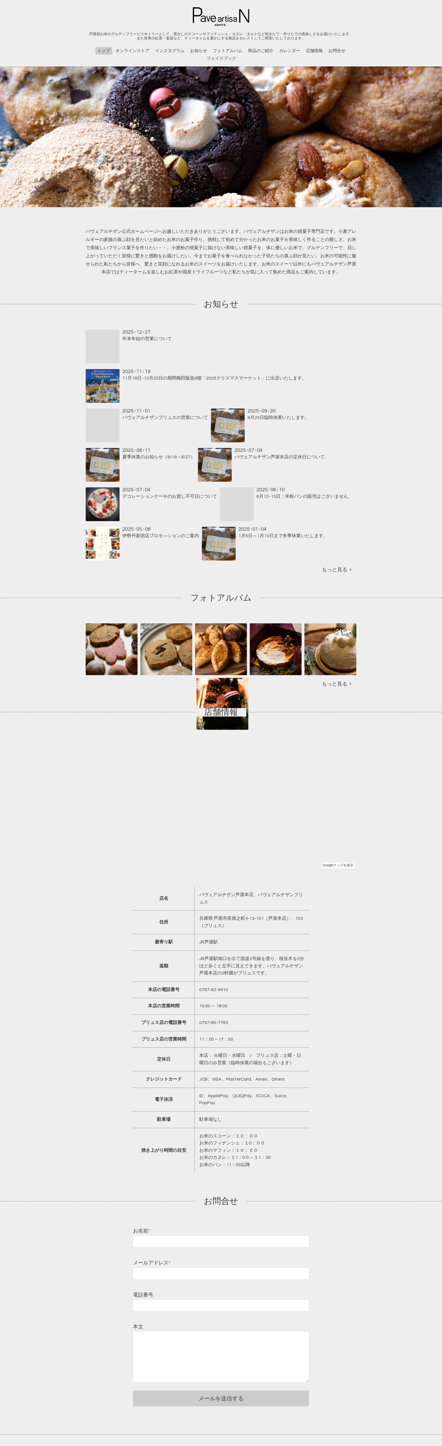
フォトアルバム (227, 51)
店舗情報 (314, 51)
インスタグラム (170, 51)
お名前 (141, 1231)
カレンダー (289, 51)
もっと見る (336, 569)
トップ (103, 51)
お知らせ (198, 51)
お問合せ (336, 51)
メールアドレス (152, 1263)
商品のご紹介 (260, 51)
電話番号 (143, 1295)
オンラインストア (132, 51)
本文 (138, 1326)
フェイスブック (221, 58)
